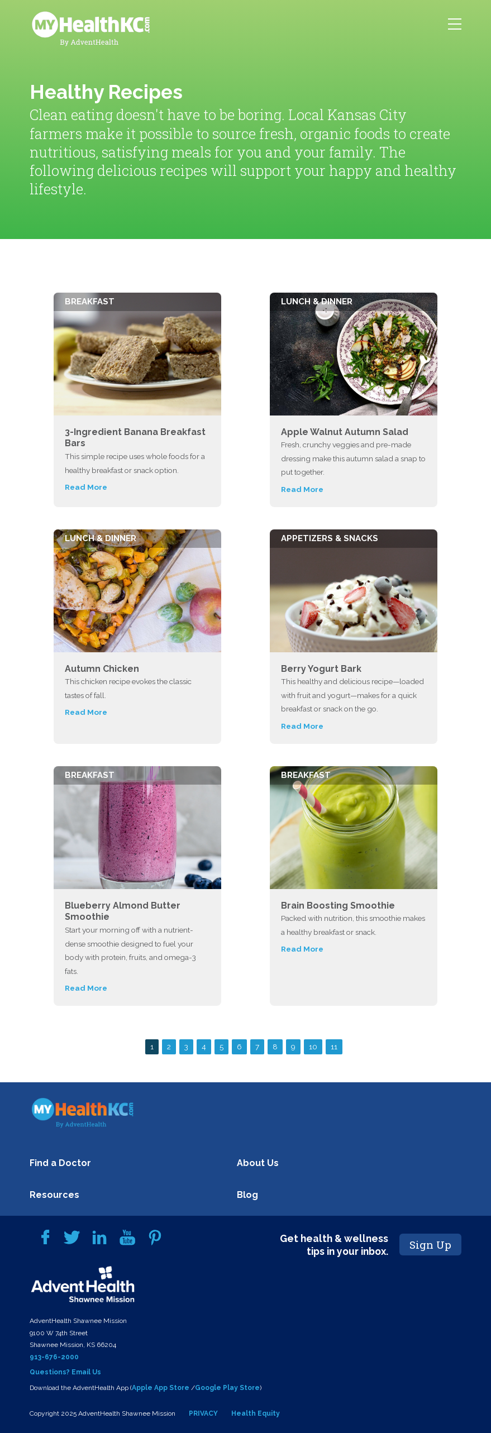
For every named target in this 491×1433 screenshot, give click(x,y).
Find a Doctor (60, 1163)
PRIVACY (203, 1413)
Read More (86, 487)
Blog (247, 1195)
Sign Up (430, 1245)
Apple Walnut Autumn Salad (344, 432)
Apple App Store (160, 1388)
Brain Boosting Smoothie (338, 905)
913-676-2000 (54, 1357)
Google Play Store (227, 1388)
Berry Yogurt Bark (321, 668)
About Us (258, 1163)
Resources (54, 1195)
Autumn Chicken (102, 668)
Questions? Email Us (65, 1372)
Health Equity (255, 1413)
